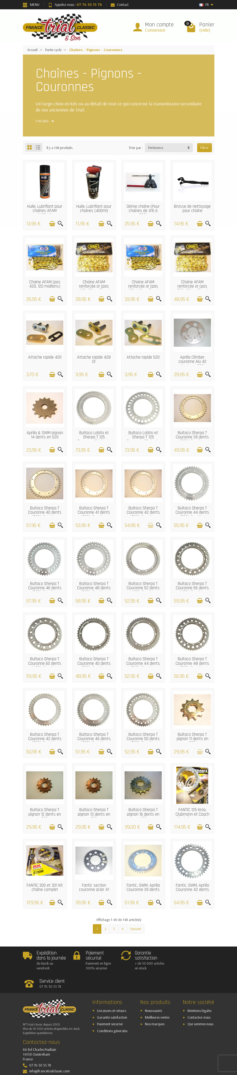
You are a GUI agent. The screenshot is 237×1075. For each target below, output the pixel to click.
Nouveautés (153, 992)
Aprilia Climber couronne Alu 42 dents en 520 (192, 362)
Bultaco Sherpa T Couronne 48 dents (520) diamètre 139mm (94, 590)
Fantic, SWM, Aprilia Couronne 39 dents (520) (143, 890)
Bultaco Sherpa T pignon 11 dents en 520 (192, 739)
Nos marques (154, 1005)
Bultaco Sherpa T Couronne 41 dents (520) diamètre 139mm (94, 514)
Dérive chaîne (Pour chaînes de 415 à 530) (143, 211)
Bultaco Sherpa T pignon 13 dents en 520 (94, 814)
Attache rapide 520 (143, 357)
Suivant (135, 928)
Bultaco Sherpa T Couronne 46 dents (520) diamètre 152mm (94, 741)
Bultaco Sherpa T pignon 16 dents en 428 (143, 814)
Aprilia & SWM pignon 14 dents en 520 (45, 435)
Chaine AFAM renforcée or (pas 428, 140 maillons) (143, 286)
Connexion (155, 30)
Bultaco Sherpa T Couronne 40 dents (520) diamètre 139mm (44, 514)
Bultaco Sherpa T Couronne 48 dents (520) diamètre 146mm (192, 665)
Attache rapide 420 (44, 357)
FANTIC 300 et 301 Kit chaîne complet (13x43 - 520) (45, 890)
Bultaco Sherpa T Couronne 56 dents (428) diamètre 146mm (192, 590)
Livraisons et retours (111, 992)
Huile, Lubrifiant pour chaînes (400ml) (93, 209)
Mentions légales (199, 992)
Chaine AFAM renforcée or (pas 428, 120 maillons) (94, 286)
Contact (119, 4)
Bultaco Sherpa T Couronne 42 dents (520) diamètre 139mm (143, 514)
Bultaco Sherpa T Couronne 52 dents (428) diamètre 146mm (143, 590)
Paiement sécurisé (110, 1005)
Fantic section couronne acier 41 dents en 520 (94, 890)
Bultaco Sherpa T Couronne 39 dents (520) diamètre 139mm (192, 439)
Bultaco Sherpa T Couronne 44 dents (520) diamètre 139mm (192, 514)
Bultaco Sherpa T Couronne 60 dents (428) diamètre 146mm (44, 665)
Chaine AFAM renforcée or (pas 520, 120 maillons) (192, 286)
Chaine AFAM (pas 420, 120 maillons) (44, 284)
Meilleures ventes (157, 999)
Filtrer (204, 147)
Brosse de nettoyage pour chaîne (192, 209)
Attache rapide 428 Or (94, 359)
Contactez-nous (199, 999)
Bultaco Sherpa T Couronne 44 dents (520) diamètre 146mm (143, 665)
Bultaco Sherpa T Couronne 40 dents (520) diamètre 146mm (94, 665)
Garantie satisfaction (112, 999)
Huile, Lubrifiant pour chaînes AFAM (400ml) (44, 211)
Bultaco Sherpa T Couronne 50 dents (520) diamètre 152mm (143, 741)
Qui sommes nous (200, 1005)
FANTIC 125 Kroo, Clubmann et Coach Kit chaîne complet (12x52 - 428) (192, 816)
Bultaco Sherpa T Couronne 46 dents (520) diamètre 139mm (44, 590)
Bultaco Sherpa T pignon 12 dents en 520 (44, 814)
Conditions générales (112, 1012)
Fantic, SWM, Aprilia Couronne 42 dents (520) (192, 890)
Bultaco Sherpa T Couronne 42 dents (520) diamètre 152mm (44, 741)
